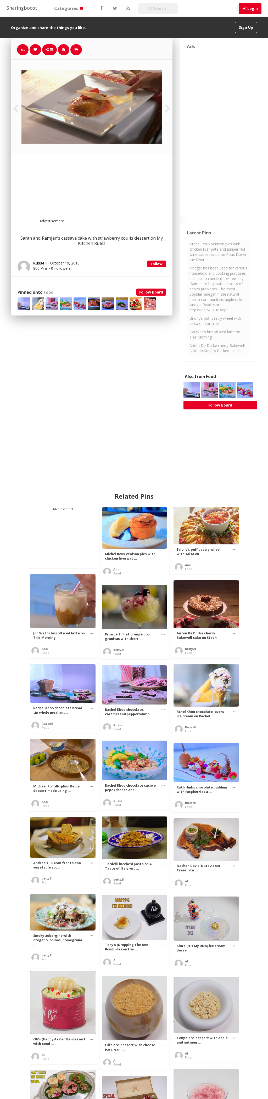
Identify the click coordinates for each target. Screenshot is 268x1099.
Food (49, 292)
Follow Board (151, 292)
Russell (47, 723)
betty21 (190, 649)
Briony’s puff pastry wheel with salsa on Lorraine (215, 321)
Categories (68, 8)
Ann (116, 569)
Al (186, 881)
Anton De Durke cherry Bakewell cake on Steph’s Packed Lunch (217, 348)
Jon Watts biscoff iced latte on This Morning (214, 334)
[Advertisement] (104, 189)
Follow (157, 263)
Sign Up (246, 27)
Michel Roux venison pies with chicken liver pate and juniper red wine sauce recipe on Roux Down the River (217, 251)
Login (252, 8)
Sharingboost (22, 8)
